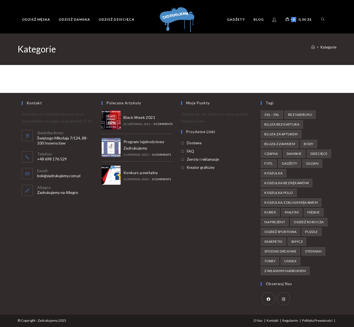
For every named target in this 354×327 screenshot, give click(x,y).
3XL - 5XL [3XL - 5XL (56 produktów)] (271, 114)
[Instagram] (283, 299)
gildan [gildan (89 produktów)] (312, 163)
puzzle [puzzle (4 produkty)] (311, 232)
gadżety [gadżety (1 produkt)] (289, 163)
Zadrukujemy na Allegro (57, 192)
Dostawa (194, 143)
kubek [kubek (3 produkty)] (270, 212)
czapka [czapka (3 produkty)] (271, 154)
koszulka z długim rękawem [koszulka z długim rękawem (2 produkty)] (291, 202)
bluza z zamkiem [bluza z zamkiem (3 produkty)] (279, 144)
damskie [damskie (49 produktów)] (294, 154)
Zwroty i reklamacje (203, 159)
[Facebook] (268, 299)
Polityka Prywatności (317, 320)
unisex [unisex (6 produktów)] (290, 261)
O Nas (258, 320)
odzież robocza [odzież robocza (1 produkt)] (309, 222)
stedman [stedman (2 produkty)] (313, 251)
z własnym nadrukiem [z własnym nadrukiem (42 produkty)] (285, 271)
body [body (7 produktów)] (309, 144)
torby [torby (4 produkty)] (270, 261)
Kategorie (328, 47)
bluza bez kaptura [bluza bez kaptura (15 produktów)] (281, 124)
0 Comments (163, 124)
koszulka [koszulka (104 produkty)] (273, 173)
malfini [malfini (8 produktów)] (292, 212)
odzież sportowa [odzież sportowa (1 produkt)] (280, 232)
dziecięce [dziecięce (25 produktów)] (319, 154)
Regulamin (290, 320)
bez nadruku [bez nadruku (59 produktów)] (300, 114)
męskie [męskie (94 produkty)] (313, 212)
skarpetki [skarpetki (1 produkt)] (273, 241)
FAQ (190, 151)
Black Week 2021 (139, 117)
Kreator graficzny (201, 167)
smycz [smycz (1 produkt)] (297, 241)
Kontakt (272, 320)
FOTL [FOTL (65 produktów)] (268, 163)
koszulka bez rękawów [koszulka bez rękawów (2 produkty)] (286, 183)
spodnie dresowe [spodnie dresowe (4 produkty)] (280, 251)
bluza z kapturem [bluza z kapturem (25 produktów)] (281, 134)
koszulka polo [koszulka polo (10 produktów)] (278, 193)
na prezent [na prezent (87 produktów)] (274, 222)
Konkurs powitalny (140, 172)
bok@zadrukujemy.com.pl (58, 175)
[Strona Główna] (313, 47)
